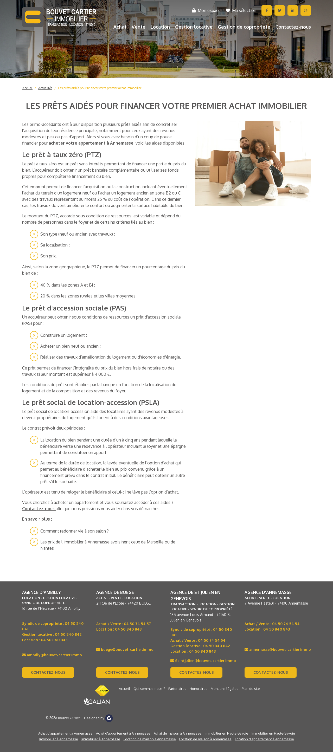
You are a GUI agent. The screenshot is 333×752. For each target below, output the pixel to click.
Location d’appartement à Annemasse (264, 739)
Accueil (27, 88)
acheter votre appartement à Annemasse (91, 143)
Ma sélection (241, 10)
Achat (119, 27)
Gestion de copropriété (244, 27)
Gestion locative (194, 27)
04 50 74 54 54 (212, 640)
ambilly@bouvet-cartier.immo (52, 655)
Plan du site (251, 688)
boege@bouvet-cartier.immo (124, 649)
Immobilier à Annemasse (58, 739)
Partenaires (177, 688)
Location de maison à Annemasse (150, 739)
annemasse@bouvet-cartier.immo (278, 649)
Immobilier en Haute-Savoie (226, 733)
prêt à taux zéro (42, 163)
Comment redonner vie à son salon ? (74, 531)
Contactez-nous (293, 27)
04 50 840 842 (68, 634)
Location (160, 27)
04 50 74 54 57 (137, 623)
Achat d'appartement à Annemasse (65, 733)
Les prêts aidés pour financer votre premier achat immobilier (99, 88)
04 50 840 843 (54, 640)
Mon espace (206, 10)
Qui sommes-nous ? (149, 688)
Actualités (45, 88)
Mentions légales (224, 688)
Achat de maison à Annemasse (177, 733)
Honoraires (198, 688)
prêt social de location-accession (58, 411)
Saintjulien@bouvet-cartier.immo (203, 660)
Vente (138, 27)
